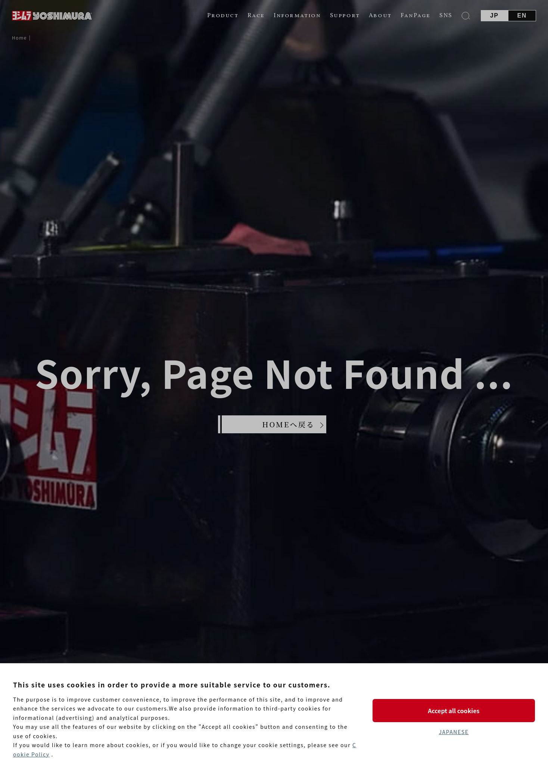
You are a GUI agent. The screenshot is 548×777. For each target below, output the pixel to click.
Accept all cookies (453, 710)
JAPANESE (453, 732)
